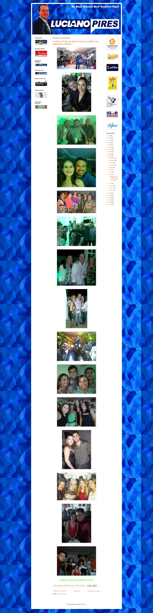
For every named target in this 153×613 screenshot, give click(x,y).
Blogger (84, 604)
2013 (109, 200)
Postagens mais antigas (94, 591)
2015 (109, 195)
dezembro (112, 158)
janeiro (111, 190)
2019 (109, 151)
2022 (109, 145)
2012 (109, 202)
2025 (109, 138)
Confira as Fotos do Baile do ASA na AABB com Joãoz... (113, 178)
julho (110, 169)
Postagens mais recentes (59, 591)
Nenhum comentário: (80, 585)
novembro (112, 160)
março (111, 185)
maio (110, 174)
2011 (109, 204)
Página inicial (76, 591)
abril (110, 183)
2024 (109, 140)
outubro (111, 163)
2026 (109, 135)
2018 (109, 154)
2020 (109, 149)
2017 (109, 156)
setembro (112, 165)
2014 (109, 197)
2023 (109, 142)
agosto (111, 167)
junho (111, 172)
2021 (109, 147)
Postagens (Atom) (62, 594)
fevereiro (111, 188)
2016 (109, 193)
